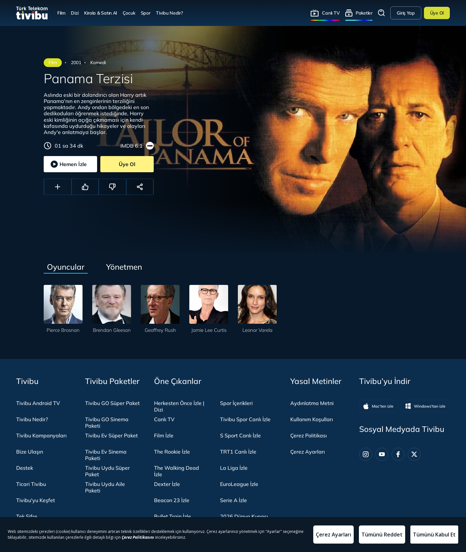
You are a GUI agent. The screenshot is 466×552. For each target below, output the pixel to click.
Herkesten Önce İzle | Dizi (179, 406)
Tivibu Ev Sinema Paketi (106, 454)
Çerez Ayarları (307, 451)
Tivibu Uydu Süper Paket (107, 471)
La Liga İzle (234, 468)
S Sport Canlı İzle (240, 435)
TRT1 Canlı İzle (238, 451)
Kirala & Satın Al (100, 13)
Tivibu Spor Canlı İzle (245, 419)
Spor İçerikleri (236, 403)
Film (61, 13)
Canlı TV (330, 13)
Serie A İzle (233, 500)
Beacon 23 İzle (171, 500)
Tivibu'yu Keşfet (35, 500)
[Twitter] (414, 454)
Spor (145, 13)
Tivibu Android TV (38, 403)
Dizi (74, 13)
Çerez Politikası (308, 435)
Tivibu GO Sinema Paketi (106, 422)
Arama (381, 13)
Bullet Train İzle (172, 516)
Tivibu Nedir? (169, 13)
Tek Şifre (26, 516)
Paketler (364, 13)
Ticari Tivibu (31, 484)
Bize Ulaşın (29, 451)
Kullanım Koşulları (311, 419)
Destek (24, 468)
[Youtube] (381, 454)
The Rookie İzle (172, 451)
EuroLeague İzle (239, 484)
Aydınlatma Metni (312, 403)
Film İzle (163, 435)
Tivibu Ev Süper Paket (111, 435)
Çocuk (129, 13)
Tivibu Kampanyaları (41, 435)
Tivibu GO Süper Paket (112, 403)
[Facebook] (398, 454)
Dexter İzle (167, 484)
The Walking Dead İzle (176, 471)
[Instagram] (365, 454)
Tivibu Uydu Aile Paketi (105, 487)
